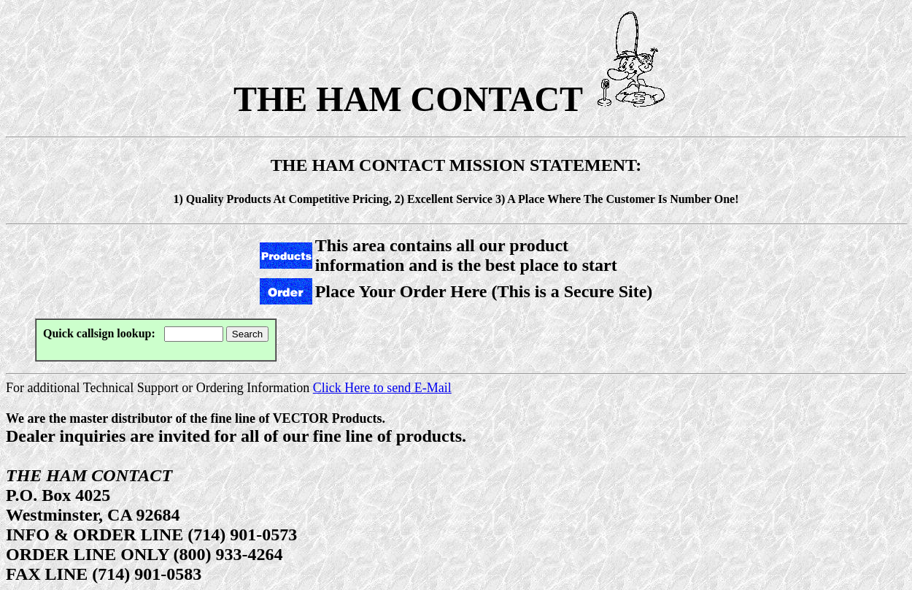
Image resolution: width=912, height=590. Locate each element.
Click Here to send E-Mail (382, 387)
